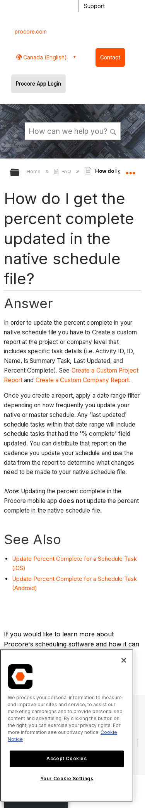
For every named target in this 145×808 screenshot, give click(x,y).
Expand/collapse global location (130, 170)
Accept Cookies (66, 758)
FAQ (63, 171)
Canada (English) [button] (44, 57)
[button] (113, 130)
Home (34, 171)
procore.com (31, 32)
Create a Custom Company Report (82, 380)
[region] (66, 725)
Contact (110, 57)
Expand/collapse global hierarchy (19, 173)
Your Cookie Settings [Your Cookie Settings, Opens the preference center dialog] (67, 778)
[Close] (123, 660)
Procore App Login (38, 84)
